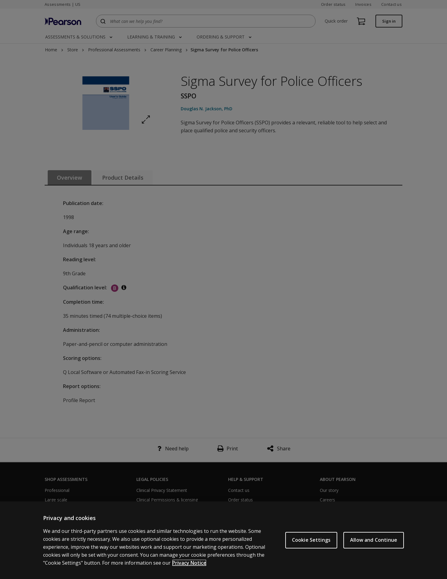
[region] (223, 540)
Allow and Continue (373, 540)
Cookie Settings (311, 540)
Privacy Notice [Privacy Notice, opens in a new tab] (189, 562)
